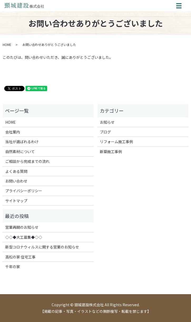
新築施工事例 (111, 151)
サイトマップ (16, 200)
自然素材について (20, 151)
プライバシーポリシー (23, 190)
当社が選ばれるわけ (21, 141)
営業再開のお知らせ (21, 227)
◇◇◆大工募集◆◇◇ (23, 237)
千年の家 (12, 266)
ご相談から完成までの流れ (27, 161)
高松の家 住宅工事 (20, 256)
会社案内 (12, 131)
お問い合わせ (16, 181)
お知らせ (107, 122)
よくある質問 (16, 171)
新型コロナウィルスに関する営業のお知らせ (42, 247)
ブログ (105, 131)
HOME (7, 44)
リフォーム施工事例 (116, 141)
